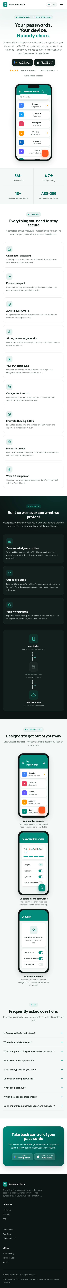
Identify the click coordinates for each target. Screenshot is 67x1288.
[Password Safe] (14, 4)
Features (7, 1210)
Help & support (9, 1238)
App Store (7, 1234)
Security (6, 1214)
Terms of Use (8, 1258)
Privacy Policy (8, 1253)
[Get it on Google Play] (22, 62)
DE (54, 4)
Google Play (8, 1229)
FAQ (4, 1219)
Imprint (6, 1262)
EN (49, 4)
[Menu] (61, 4)
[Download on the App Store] (44, 62)
